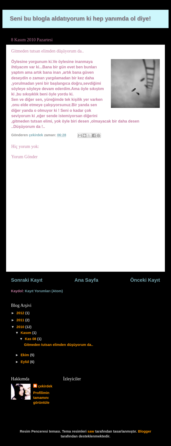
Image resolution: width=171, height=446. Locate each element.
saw (90, 431)
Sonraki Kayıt (27, 280)
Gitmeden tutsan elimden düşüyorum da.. (58, 345)
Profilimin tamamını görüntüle (41, 398)
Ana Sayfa (86, 280)
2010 (20, 327)
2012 (20, 313)
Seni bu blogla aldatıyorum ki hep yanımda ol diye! (80, 18)
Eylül (25, 362)
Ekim (25, 355)
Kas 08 (31, 339)
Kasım (26, 333)
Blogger (144, 431)
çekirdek (45, 386)
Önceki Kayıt (145, 280)
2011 (20, 320)
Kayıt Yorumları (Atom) (44, 291)
